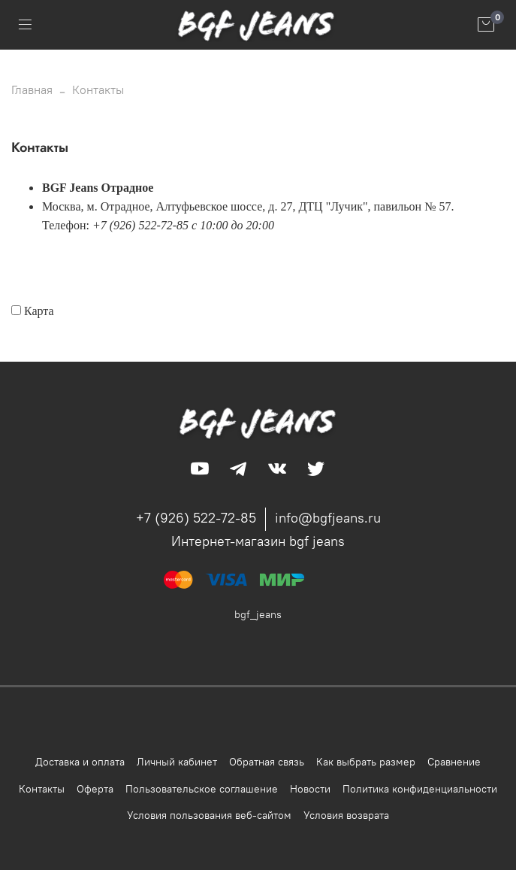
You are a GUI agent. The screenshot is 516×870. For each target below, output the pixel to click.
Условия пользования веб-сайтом (209, 815)
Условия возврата (346, 815)
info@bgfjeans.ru (328, 517)
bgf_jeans (258, 614)
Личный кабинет (177, 761)
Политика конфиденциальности (419, 789)
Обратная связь (266, 761)
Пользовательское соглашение (201, 789)
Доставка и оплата (80, 761)
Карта (39, 311)
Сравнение (454, 761)
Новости (310, 789)
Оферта (95, 789)
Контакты (42, 789)
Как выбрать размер (365, 761)
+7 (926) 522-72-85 (196, 517)
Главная (32, 89)
